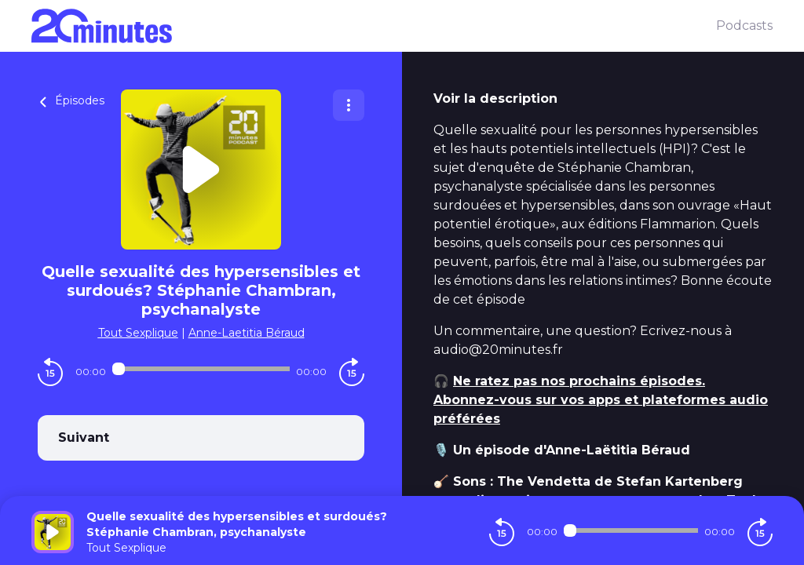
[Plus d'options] (348, 105)
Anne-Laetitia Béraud (246, 333)
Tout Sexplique (138, 333)
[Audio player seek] (201, 369)
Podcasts (744, 25)
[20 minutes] (373, 26)
